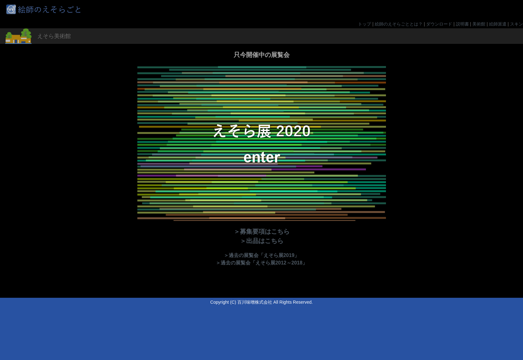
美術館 (478, 23)
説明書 (462, 23)
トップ (364, 23)
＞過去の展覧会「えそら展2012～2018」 (261, 262)
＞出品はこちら (261, 240)
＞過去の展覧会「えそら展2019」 (262, 255)
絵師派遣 (498, 23)
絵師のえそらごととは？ (399, 23)
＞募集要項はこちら (262, 231)
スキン (516, 23)
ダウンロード (439, 23)
